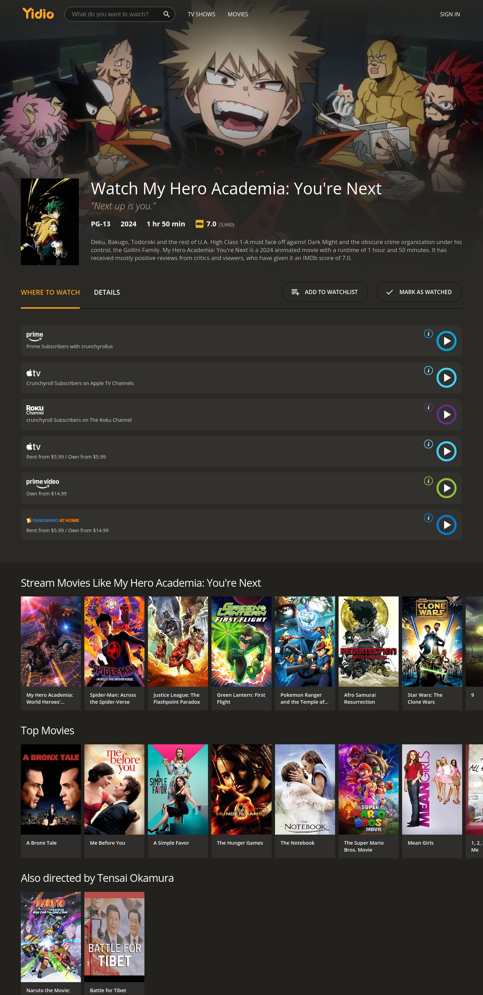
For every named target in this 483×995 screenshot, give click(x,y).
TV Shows (201, 14)
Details (107, 292)
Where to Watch (50, 292)
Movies (238, 14)
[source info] (427, 333)
